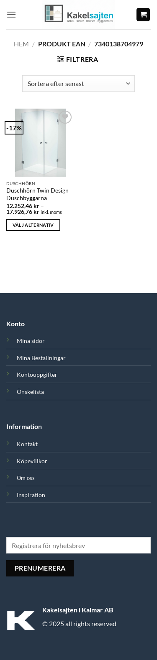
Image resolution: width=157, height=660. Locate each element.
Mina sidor (31, 340)
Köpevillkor (32, 461)
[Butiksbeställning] (78, 83)
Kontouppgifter (37, 374)
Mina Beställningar (41, 357)
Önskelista (30, 391)
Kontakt (27, 443)
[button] (11, 14)
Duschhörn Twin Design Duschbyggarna (37, 194)
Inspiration (31, 494)
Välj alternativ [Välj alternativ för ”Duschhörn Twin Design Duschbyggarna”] (33, 225)
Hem (21, 44)
